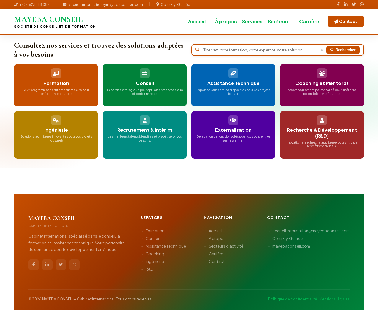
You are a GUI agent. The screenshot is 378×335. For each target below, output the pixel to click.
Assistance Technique (166, 245)
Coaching (155, 252)
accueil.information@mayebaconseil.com (103, 4)
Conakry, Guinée (173, 4)
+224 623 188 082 (32, 4)
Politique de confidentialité (292, 297)
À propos (226, 21)
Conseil (153, 237)
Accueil (197, 21)
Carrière (309, 21)
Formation (155, 229)
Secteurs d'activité (226, 245)
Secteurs (279, 21)
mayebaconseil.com (291, 245)
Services (252, 21)
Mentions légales (334, 297)
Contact (345, 21)
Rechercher (343, 50)
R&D (149, 268)
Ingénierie (155, 260)
